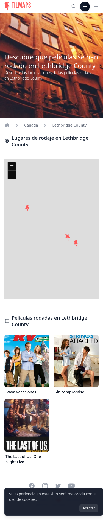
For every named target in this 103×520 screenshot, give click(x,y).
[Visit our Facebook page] (32, 486)
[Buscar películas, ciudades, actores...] (74, 6)
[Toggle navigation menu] (96, 6)
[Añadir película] (85, 6)
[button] (27, 208)
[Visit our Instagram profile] (45, 486)
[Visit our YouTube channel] (71, 486)
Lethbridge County (69, 125)
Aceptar (89, 508)
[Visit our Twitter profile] (58, 486)
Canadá (31, 125)
